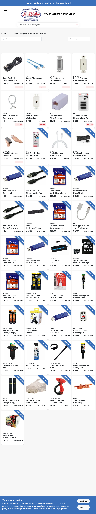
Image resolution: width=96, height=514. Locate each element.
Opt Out (83, 507)
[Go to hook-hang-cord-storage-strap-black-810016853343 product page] (12, 393)
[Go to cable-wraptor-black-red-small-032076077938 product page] (12, 428)
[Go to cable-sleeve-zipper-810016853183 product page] (36, 323)
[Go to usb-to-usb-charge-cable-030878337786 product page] (36, 146)
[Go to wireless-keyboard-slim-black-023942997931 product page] (36, 218)
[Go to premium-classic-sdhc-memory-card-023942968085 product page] (59, 218)
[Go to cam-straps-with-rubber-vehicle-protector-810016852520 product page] (36, 288)
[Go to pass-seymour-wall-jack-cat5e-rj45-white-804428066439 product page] (36, 109)
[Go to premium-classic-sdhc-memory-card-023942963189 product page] (12, 253)
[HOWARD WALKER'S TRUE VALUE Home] (31, 14)
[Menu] (5, 11)
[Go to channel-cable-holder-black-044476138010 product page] (83, 109)
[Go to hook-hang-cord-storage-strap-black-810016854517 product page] (83, 288)
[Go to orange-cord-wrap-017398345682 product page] (83, 393)
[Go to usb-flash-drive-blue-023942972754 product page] (36, 253)
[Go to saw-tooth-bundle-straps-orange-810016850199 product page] (12, 323)
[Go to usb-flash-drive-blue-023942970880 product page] (59, 323)
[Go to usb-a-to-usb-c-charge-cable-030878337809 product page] (36, 183)
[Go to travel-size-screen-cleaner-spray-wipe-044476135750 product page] (12, 146)
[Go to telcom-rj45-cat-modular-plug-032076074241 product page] (36, 393)
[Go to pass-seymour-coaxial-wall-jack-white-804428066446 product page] (83, 71)
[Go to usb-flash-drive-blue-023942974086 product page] (83, 183)
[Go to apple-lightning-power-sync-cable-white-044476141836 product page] (59, 146)
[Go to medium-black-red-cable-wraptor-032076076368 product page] (59, 393)
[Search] (77, 24)
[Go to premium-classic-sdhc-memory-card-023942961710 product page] (12, 288)
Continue (83, 501)
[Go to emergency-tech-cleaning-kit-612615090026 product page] (83, 323)
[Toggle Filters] (93, 39)
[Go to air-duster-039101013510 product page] (36, 358)
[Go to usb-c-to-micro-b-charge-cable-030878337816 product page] (12, 218)
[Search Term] (48, 24)
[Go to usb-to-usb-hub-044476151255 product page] (59, 253)
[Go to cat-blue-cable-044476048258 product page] (36, 71)
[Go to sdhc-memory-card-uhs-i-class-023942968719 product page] (59, 183)
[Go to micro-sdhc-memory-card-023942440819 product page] (83, 253)
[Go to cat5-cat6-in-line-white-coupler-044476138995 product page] (59, 109)
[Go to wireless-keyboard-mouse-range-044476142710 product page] (83, 146)
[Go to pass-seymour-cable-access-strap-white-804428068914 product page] (59, 71)
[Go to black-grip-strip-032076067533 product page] (59, 358)
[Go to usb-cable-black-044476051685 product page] (12, 71)
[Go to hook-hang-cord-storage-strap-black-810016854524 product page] (83, 358)
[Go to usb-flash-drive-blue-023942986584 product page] (12, 183)
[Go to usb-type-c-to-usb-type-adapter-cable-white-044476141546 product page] (83, 218)
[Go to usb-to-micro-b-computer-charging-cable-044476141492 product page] (12, 109)
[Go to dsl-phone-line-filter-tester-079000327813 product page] (59, 288)
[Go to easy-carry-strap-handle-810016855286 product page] (12, 358)
